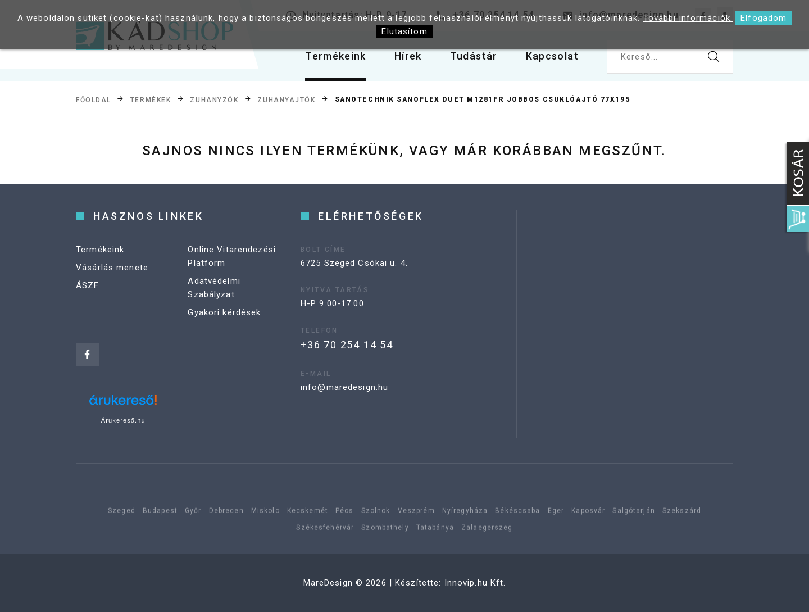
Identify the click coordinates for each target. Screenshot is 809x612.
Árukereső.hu (123, 420)
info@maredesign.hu (344, 387)
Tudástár (474, 56)
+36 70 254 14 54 (347, 345)
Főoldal (93, 100)
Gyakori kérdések (224, 312)
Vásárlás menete (112, 267)
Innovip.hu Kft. (475, 583)
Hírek (408, 56)
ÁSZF (87, 285)
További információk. (688, 18)
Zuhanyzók (214, 100)
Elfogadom (763, 18)
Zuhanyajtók (286, 100)
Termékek (150, 100)
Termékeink (335, 56)
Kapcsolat (552, 56)
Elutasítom (404, 31)
